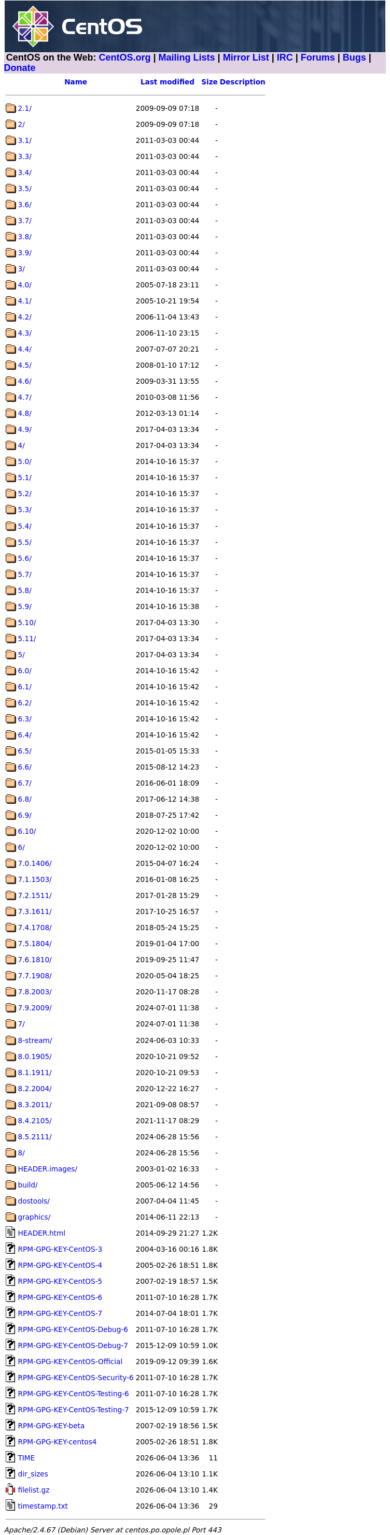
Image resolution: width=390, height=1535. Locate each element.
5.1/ (25, 477)
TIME (26, 1458)
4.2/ (25, 317)
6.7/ (25, 783)
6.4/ (25, 735)
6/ (21, 847)
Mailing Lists (187, 57)
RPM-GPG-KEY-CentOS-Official (70, 1361)
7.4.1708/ (35, 927)
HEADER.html (41, 1233)
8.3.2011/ (35, 1104)
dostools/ (34, 1201)
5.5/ (25, 542)
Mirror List (246, 57)
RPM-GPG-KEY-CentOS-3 (60, 1249)
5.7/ (25, 574)
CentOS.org (125, 57)
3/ (21, 269)
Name (75, 82)
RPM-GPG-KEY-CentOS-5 (60, 1281)
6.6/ (25, 767)
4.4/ (25, 349)
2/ (21, 124)
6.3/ (25, 719)
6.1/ (25, 687)
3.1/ (25, 140)
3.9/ (25, 253)
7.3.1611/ (35, 911)
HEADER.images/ (47, 1169)
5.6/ (25, 558)
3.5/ (25, 188)
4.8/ (25, 413)
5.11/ (27, 638)
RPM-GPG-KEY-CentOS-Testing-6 (73, 1393)
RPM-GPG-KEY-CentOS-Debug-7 (73, 1345)
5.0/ (25, 461)
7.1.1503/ (35, 879)
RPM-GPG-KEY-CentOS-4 (60, 1265)
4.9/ (25, 429)
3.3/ (25, 156)
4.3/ (25, 333)
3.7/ (25, 220)
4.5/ (25, 365)
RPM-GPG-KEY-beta (51, 1426)
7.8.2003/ (35, 992)
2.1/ (25, 108)
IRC (285, 57)
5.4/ (25, 526)
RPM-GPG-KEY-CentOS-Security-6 (76, 1377)
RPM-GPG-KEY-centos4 (57, 1442)
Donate (20, 68)
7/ (21, 1024)
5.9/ (25, 606)
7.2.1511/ (35, 895)
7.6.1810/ (35, 959)
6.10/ (27, 831)
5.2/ (25, 493)
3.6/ (25, 204)
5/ (21, 654)
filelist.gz (34, 1490)
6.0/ (25, 671)
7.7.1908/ (35, 976)
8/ (21, 1153)
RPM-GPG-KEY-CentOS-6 (60, 1297)
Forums (318, 57)
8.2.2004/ (35, 1088)
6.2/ (25, 703)
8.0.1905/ (35, 1056)
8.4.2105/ (35, 1121)
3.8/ (25, 237)
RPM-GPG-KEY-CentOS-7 (60, 1313)
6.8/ (25, 799)
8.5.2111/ (35, 1137)
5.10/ (27, 622)
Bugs (354, 57)
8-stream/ (35, 1040)
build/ (28, 1185)
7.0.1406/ (35, 863)
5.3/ (25, 509)
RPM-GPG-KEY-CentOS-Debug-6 (73, 1329)
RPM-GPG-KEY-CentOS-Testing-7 (73, 1410)
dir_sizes (33, 1474)
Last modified (167, 82)
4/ (21, 445)
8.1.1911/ (35, 1072)
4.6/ (25, 381)
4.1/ (25, 301)
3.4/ (25, 172)
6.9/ (25, 815)
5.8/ (25, 590)
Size (209, 82)
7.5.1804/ (35, 943)
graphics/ (34, 1217)
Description (243, 82)
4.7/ (25, 397)
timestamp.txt (43, 1506)
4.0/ (25, 285)
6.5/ (25, 751)
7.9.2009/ (35, 1008)
